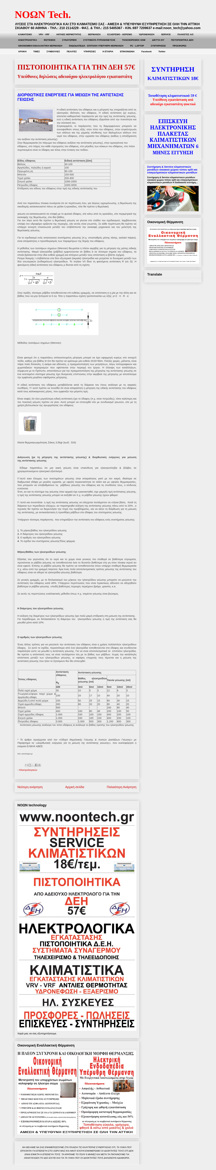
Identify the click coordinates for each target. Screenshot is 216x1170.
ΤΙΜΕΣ (36, 51)
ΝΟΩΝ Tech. (43, 14)
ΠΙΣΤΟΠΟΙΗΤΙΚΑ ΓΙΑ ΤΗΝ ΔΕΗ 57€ (76, 67)
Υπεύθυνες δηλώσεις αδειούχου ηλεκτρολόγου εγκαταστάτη (74, 76)
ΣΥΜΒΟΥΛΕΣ (53, 51)
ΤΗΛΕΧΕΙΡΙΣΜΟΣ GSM (133, 40)
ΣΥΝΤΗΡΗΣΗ (173, 69)
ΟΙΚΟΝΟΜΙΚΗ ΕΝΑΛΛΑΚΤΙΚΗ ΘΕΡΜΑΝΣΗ (40, 45)
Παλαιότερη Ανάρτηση (121, 787)
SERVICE (166, 34)
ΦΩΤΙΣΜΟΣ (49, 40)
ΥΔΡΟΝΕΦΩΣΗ (146, 34)
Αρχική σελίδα (74, 787)
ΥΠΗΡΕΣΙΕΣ (89, 51)
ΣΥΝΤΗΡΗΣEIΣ (158, 45)
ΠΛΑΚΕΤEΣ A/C (185, 34)
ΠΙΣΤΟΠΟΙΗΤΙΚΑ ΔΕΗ (182, 40)
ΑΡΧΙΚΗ (22, 51)
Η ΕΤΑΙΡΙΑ (108, 51)
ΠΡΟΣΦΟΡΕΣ (179, 45)
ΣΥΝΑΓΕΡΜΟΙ (69, 40)
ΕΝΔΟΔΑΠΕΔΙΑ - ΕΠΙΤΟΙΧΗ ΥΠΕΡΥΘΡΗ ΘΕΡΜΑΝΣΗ (96, 45)
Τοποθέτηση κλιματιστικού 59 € (172, 96)
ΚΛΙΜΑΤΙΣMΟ (25, 34)
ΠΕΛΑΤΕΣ (72, 51)
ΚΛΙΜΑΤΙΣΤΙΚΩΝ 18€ (172, 78)
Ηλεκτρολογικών (28, 769)
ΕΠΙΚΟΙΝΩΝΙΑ (127, 51)
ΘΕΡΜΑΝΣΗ (94, 34)
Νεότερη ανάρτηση (30, 787)
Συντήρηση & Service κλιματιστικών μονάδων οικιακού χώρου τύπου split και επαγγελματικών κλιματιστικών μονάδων (172, 169)
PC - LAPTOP (137, 45)
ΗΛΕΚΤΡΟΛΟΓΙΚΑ (27, 40)
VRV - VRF (44, 34)
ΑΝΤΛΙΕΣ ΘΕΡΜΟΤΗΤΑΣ (68, 34)
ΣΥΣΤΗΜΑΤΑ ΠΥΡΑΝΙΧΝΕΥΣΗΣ (99, 40)
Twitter (161, 51)
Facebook (146, 51)
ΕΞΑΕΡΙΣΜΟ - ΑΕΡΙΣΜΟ (119, 34)
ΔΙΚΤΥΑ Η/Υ (158, 40)
